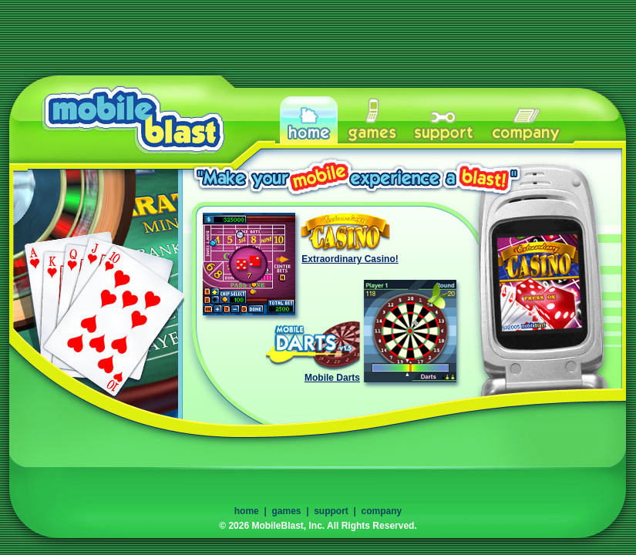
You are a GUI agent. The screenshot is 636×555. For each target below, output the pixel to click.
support (331, 511)
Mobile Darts (332, 377)
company (382, 511)
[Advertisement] (318, 34)
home (246, 511)
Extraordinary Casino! (349, 259)
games (286, 511)
